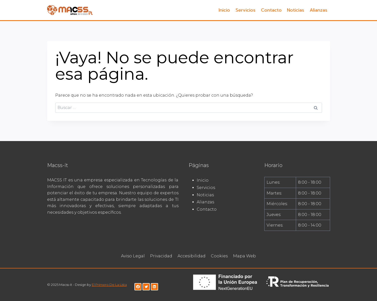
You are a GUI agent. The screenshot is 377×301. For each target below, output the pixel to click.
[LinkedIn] (154, 286)
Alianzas (318, 10)
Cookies (219, 256)
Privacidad (161, 256)
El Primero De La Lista (109, 285)
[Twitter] (146, 286)
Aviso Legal (133, 256)
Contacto (271, 10)
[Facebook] (138, 286)
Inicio (224, 10)
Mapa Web (244, 256)
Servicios (245, 10)
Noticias (295, 10)
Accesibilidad (192, 256)
